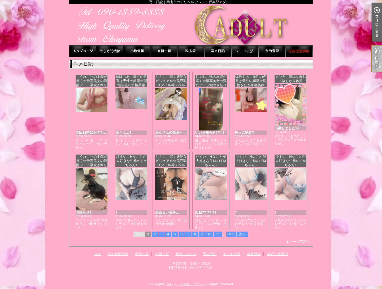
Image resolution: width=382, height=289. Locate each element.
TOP (82, 51)
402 (231, 234)
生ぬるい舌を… (167, 212)
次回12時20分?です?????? (97, 132)
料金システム (191, 51)
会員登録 (272, 51)
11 (218, 234)
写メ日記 (218, 51)
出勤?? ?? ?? (205, 212)
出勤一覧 (136, 51)
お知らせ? (84, 212)
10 (209, 234)
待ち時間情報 (109, 51)
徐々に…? (123, 132)
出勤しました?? (287, 128)
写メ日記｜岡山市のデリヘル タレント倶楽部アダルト (191, 24)
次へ (242, 234)
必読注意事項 (299, 51)
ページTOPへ (299, 241)
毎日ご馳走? (244, 132)
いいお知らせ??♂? (210, 132)
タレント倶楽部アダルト (185, 284)
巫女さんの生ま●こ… (171, 132)
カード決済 (245, 51)
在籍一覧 (163, 51)
